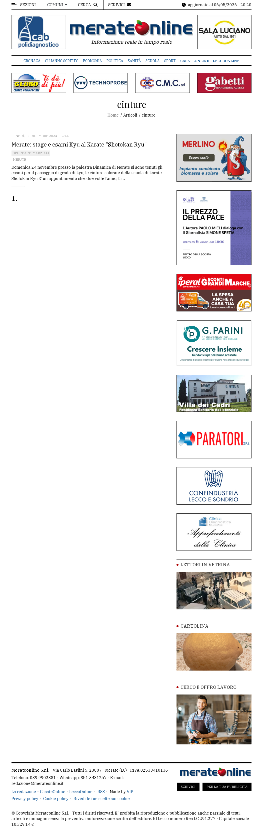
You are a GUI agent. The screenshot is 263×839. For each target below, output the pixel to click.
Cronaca (32, 61)
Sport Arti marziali (31, 153)
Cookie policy (55, 798)
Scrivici (188, 787)
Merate (19, 159)
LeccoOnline (226, 61)
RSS (101, 791)
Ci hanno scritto (61, 61)
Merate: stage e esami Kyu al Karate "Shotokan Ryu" (79, 144)
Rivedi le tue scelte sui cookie (102, 798)
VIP (130, 791)
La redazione (24, 791)
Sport (170, 61)
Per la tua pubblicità (227, 787)
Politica (114, 61)
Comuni (55, 4)
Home (113, 115)
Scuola (153, 61)
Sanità (134, 61)
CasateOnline (194, 61)
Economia (92, 61)
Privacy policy (25, 798)
